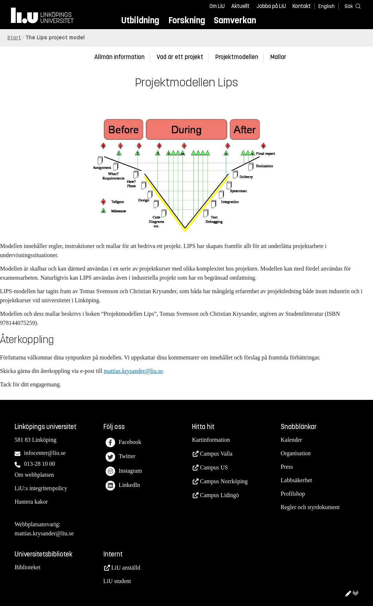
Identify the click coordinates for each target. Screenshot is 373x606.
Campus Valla (216, 453)
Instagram (124, 471)
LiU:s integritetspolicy (41, 488)
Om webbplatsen (34, 475)
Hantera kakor (31, 502)
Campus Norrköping (224, 481)
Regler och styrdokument (310, 507)
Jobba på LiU (271, 6)
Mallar (278, 57)
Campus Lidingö (219, 495)
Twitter (121, 457)
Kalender (291, 440)
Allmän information (119, 57)
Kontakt (301, 6)
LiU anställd (126, 567)
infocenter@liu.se (45, 453)
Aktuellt (240, 6)
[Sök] (351, 6)
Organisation (296, 453)
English (326, 6)
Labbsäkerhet (296, 480)
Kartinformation (211, 440)
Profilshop (293, 494)
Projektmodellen (236, 57)
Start (14, 38)
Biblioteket (27, 567)
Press (287, 467)
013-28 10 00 (39, 464)
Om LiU (217, 6)
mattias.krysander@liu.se (133, 371)
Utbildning (140, 20)
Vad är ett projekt (180, 57)
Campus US (214, 467)
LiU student (117, 581)
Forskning (186, 20)
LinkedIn (123, 486)
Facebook (123, 443)
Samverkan (235, 20)
